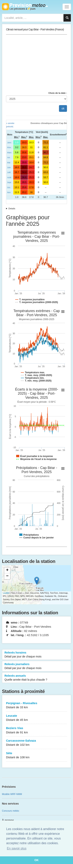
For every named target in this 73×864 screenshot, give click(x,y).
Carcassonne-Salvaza (36, 743)
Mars (9, 152)
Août (9, 177)
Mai (8, 162)
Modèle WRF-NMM (12, 794)
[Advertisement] (36, 62)
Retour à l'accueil (25, 6)
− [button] (7, 576)
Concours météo (10, 810)
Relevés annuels (36, 678)
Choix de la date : (57, 93)
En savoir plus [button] (16, 848)
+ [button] (7, 570)
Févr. (9, 147)
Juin (9, 167)
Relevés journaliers (36, 666)
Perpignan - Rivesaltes (36, 705)
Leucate (36, 718)
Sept (9, 182)
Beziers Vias (36, 730)
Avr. (9, 157)
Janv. (9, 142)
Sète (36, 755)
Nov (9, 192)
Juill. (9, 172)
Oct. (9, 187)
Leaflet (6, 593)
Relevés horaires (36, 654)
